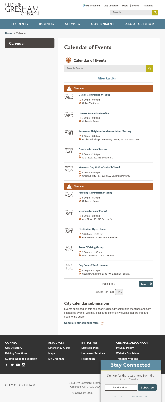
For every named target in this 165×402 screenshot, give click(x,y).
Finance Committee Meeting (94, 112)
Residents (19, 23)
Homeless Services (93, 353)
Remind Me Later (139, 396)
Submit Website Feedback (21, 358)
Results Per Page (104, 292)
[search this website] (155, 12)
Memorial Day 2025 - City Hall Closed (99, 167)
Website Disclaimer (128, 353)
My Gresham (93, 5)
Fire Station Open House (92, 229)
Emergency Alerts (59, 348)
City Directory (111, 5)
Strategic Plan (90, 348)
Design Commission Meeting (94, 94)
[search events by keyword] (149, 68)
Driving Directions (16, 353)
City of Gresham (20, 385)
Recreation (88, 358)
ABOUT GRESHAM (139, 23)
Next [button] (144, 284)
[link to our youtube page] (18, 365)
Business (46, 23)
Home (8, 33)
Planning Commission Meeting (95, 192)
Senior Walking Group (91, 247)
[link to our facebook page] (7, 365)
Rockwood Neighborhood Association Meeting (105, 131)
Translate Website (127, 358)
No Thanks (118, 396)
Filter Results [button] (107, 78)
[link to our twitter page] (12, 365)
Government (102, 23)
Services (72, 23)
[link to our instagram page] (23, 365)
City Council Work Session (93, 265)
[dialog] (131, 381)
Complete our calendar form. (81, 323)
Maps (125, 5)
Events (135, 5)
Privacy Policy (125, 348)
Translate (148, 5)
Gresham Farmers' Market (93, 149)
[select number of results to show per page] (119, 292)
